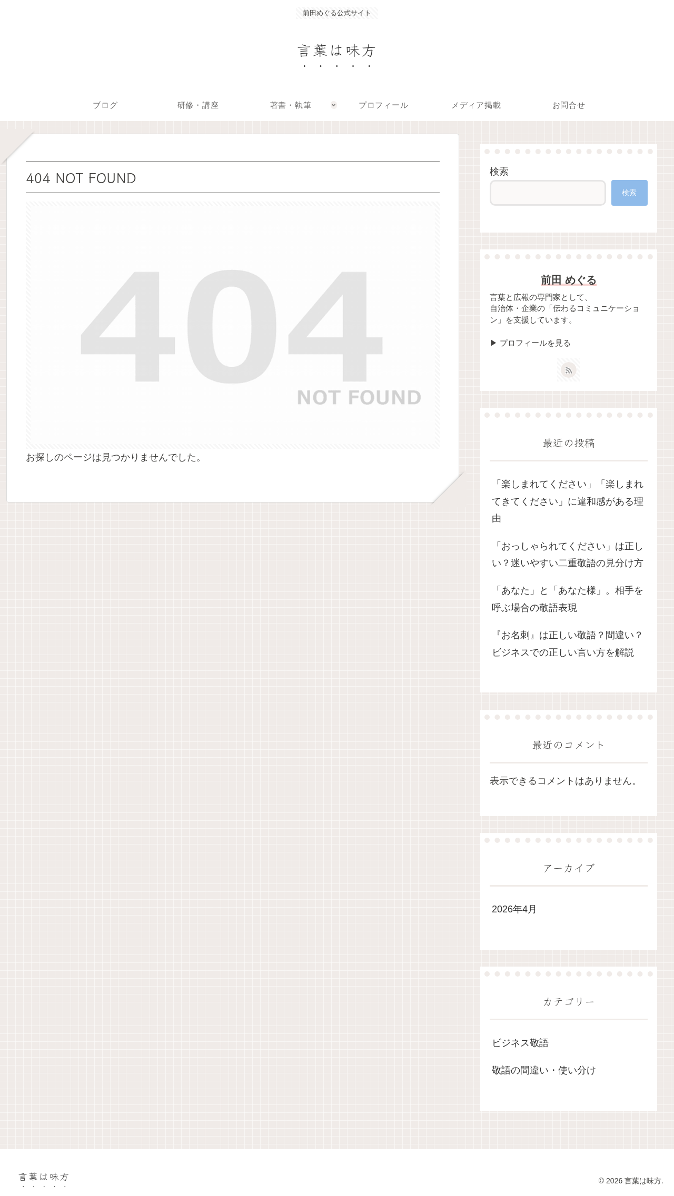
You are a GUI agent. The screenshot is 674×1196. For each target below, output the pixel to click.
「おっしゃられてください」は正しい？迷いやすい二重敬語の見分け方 (567, 554)
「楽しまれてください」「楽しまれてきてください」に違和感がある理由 (567, 501)
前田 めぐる (569, 280)
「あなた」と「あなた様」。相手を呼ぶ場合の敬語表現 (567, 598)
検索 (499, 171)
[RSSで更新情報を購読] (569, 370)
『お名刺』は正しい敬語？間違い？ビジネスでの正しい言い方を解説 (567, 643)
